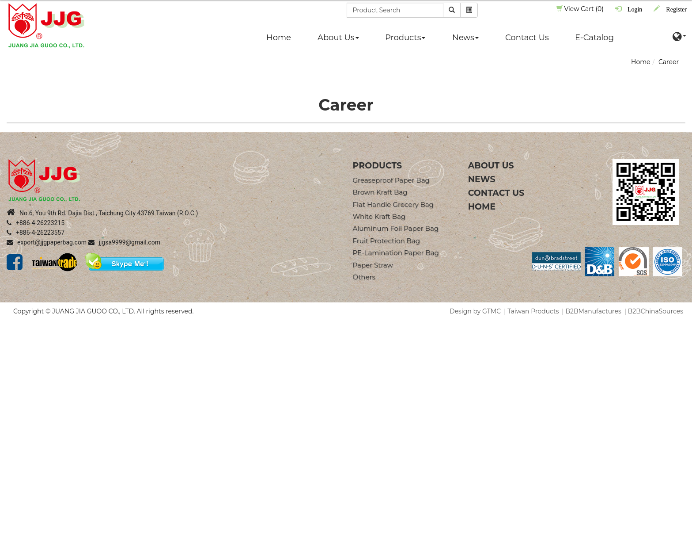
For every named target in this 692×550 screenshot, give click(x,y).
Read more (20, 404)
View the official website (79, 404)
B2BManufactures (593, 311)
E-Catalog (594, 37)
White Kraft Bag (379, 216)
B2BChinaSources (655, 311)
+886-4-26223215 (35, 222)
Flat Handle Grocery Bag (393, 204)
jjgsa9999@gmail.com (124, 242)
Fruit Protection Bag (386, 241)
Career (668, 62)
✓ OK (250, 546)
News (465, 37)
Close (8, 324)
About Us (338, 37)
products (377, 165)
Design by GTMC (475, 311)
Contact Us (527, 37)
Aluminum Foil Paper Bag (396, 228)
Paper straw (373, 265)
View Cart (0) (580, 9)
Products (405, 37)
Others (364, 277)
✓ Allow (12, 342)
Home (278, 37)
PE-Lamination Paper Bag (396, 252)
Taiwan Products (533, 311)
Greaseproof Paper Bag (391, 180)
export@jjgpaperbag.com (47, 242)
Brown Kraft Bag (380, 192)
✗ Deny (11, 351)
